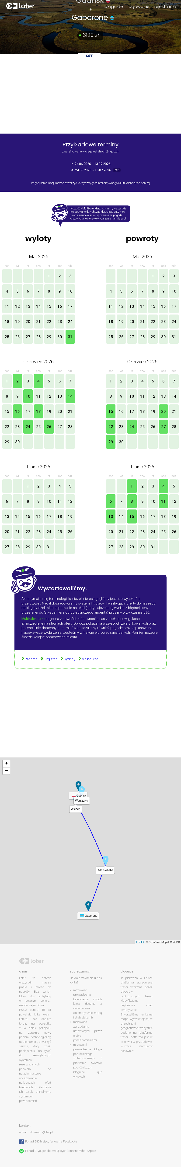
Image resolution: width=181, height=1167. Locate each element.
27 (28, 336)
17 (70, 306)
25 (7, 336)
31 (70, 336)
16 (59, 306)
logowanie (139, 6)
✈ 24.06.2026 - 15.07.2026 (91, 170)
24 (70, 321)
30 (59, 336)
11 (7, 306)
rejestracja (165, 6)
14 (38, 306)
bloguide (113, 6)
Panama (31, 659)
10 (70, 291)
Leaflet (140, 942)
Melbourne (90, 659)
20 (28, 321)
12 (17, 306)
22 (49, 321)
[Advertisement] (90, 717)
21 (38, 321)
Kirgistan (50, 659)
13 (28, 306)
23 (59, 321)
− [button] (6, 770)
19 (17, 321)
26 (17, 336)
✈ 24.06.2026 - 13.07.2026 (91, 164)
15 (49, 306)
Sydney (69, 659)
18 (7, 321)
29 (49, 336)
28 (38, 336)
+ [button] (6, 763)
